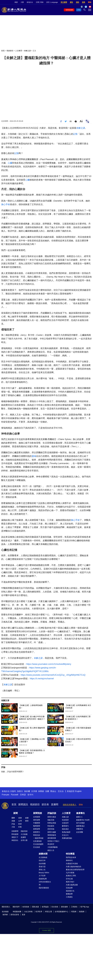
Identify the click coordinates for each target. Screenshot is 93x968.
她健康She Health (83, 820)
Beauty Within (44, 873)
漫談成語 (65, 829)
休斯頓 (41, 791)
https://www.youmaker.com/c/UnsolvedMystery (48, 664)
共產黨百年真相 (72, 864)
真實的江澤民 (71, 876)
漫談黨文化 (70, 891)
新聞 (15, 813)
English (78, 791)
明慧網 (73, 912)
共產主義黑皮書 (72, 885)
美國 (13, 821)
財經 (20, 824)
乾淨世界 (38, 912)
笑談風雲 (65, 820)
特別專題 (70, 854)
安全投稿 (54, 907)
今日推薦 (24, 834)
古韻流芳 (65, 823)
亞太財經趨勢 (38, 844)
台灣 (20, 821)
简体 (41, 2)
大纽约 (13, 791)
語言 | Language (52, 2)
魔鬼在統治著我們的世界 (75, 870)
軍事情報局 (51, 835)
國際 (13, 818)
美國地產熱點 (67, 838)
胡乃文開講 (80, 823)
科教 (20, 827)
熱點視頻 (24, 831)
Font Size (81, 121)
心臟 (10, 163)
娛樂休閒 (43, 854)
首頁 (3, 51)
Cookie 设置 (46, 930)
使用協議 (45, 907)
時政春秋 (50, 826)
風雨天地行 (70, 882)
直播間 (54, 804)
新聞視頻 (37, 813)
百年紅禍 (69, 879)
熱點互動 (50, 820)
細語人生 (50, 850)
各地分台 (30, 2)
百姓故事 (69, 888)
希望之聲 (48, 912)
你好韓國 (42, 864)
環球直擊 (36, 820)
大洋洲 (34, 791)
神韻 (16, 2)
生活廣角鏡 (43, 857)
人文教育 (18, 51)
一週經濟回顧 (38, 838)
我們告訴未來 (71, 857)
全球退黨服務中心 (61, 912)
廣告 (71, 2)
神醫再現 (79, 829)
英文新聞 (64, 2)
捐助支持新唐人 (69, 805)
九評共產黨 (70, 873)
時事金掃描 (51, 823)
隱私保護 (35, 907)
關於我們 (16, 907)
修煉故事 (69, 894)
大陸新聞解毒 (52, 847)
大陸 (13, 827)
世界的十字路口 (53, 841)
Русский (14, 795)
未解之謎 (27, 51)
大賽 (22, 2)
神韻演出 (15, 840)
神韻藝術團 (17, 912)
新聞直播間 (69, 10)
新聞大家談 (51, 817)
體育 (27, 821)
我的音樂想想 (44, 888)
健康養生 (80, 813)
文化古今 (65, 835)
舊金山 (53, 791)
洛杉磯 (27, 791)
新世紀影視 (15, 915)
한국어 (30, 795)
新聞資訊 (23, 804)
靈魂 (34, 456)
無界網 (5, 915)
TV (79, 10)
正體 (37, 2)
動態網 (81, 912)
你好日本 (42, 860)
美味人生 (42, 870)
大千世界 (42, 876)
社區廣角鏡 (37, 841)
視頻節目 (10, 51)
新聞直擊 (36, 829)
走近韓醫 (79, 832)
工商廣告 (69, 897)
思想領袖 (50, 829)
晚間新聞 (36, 826)
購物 (89, 2)
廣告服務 (64, 907)
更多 (23, 915)
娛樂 (27, 818)
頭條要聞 (15, 831)
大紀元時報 (28, 912)
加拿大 (20, 791)
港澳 (20, 818)
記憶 (75, 134)
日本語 (23, 795)
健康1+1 (79, 817)
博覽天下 (15, 837)
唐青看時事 (51, 838)
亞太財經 (36, 847)
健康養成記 (80, 826)
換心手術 (5, 204)
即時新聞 (15, 834)
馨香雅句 (65, 826)
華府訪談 (36, 835)
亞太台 (61, 791)
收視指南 (25, 907)
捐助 (77, 2)
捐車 (83, 2)
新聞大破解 (51, 832)
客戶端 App (84, 907)
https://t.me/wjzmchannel (42, 678)
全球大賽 (24, 840)
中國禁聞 (36, 823)
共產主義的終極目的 (73, 867)
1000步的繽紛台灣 (45, 883)
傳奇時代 (69, 860)
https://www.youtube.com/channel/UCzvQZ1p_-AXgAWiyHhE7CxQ (53, 675)
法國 (47, 791)
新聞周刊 (36, 832)
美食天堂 (42, 867)
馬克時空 (50, 844)
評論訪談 (51, 813)
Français (5, 795)
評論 (13, 824)
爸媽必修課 (66, 832)
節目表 (45, 804)
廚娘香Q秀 (43, 879)
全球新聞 (36, 817)
